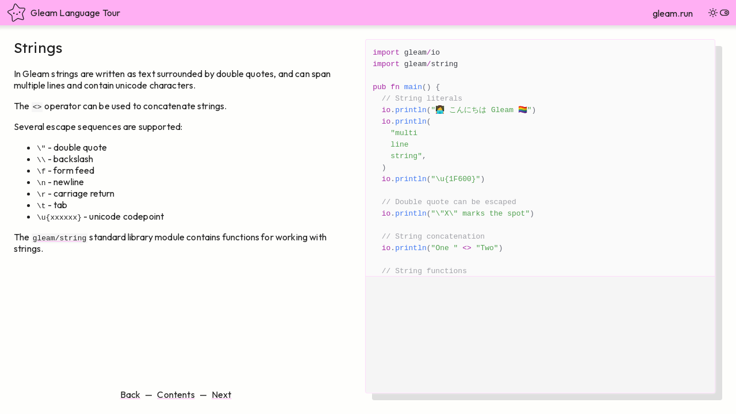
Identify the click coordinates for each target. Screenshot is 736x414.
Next (222, 394)
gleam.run (673, 13)
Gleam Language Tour (63, 12)
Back (130, 394)
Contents (175, 394)
